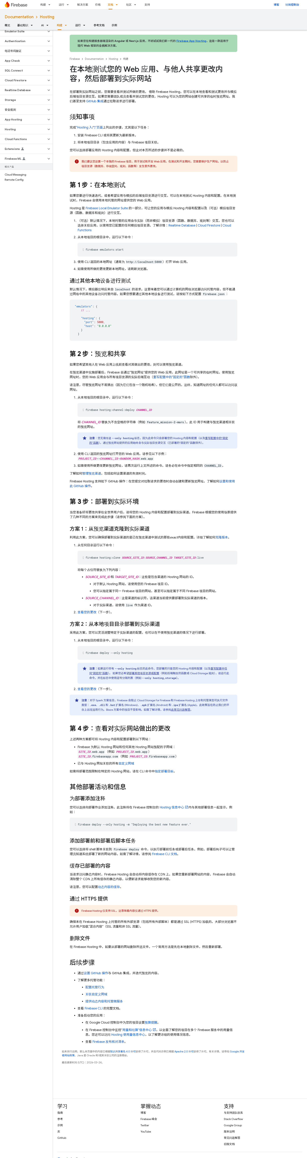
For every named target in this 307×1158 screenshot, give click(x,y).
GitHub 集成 (94, 101)
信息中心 (172, 807)
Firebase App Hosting (191, 41)
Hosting (47, 16)
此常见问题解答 (180, 709)
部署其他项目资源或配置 (144, 673)
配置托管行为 (94, 987)
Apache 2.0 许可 (184, 1051)
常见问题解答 (232, 1138)
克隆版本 (221, 537)
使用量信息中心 (128, 1035)
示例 (114, 25)
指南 (60, 1113)
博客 (276, 4)
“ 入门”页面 (89, 128)
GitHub (61, 1138)
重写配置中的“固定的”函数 (171, 377)
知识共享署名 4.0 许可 (123, 1051)
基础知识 (22, 25)
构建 (43, 4)
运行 (61, 4)
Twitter (145, 1125)
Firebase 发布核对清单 (108, 1042)
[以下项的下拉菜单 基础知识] (33, 25)
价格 (98, 4)
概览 (7, 25)
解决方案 (82, 4)
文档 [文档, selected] (110, 4)
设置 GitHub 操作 (96, 973)
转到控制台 (292, 4)
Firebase (75, 59)
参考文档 (99, 25)
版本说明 (229, 1131)
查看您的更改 (87, 612)
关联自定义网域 (96, 994)
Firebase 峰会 (149, 1119)
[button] (23, 31)
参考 (60, 1119)
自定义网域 (126, 764)
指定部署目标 (164, 771)
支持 (147, 4)
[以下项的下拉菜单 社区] (136, 4)
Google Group (233, 1125)
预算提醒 (151, 1023)
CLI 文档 (164, 854)
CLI (94, 1008)
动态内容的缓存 (109, 887)
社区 (129, 4)
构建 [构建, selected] (59, 25)
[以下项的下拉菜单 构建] (50, 4)
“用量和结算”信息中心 (136, 1030)
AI (42, 25)
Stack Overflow (233, 1119)
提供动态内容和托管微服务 (104, 1001)
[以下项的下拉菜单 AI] (48, 25)
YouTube (146, 1131)
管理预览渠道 (91, 474)
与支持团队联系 (233, 1113)
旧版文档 (229, 1144)
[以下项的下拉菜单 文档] (118, 4)
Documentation (19, 16)
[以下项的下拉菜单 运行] (69, 4)
